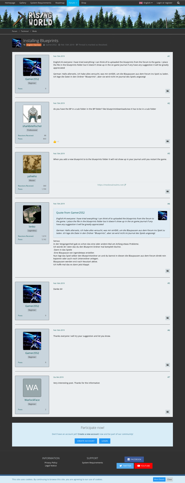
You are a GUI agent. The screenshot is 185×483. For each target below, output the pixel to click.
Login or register (164, 2)
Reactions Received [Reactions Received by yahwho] (25, 186)
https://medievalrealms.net (110, 184)
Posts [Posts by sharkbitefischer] (20, 139)
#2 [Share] (169, 103)
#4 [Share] (169, 203)
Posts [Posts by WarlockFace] (20, 409)
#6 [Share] (169, 330)
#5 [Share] (169, 283)
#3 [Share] (169, 153)
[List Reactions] (56, 141)
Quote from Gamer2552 (70, 212)
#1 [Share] (169, 56)
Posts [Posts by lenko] (20, 239)
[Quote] (167, 91)
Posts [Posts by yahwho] (20, 189)
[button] (146, 3)
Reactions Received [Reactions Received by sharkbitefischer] (25, 135)
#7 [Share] (169, 377)
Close (169, 479)
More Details (159, 479)
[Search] (178, 3)
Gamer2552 (51, 44)
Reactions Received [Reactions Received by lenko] (25, 236)
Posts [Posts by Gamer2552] (20, 88)
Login (105, 441)
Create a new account (88, 434)
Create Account (86, 441)
